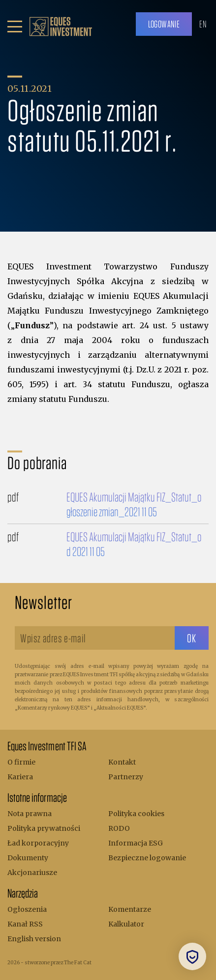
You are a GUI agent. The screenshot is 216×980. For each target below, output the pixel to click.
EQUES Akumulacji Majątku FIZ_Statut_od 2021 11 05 (133, 543)
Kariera (20, 776)
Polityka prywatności (43, 828)
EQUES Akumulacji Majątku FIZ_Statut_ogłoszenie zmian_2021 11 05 (133, 504)
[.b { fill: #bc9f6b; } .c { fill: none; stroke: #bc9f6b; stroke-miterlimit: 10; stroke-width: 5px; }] (61, 26)
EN (202, 23)
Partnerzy (125, 776)
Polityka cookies (136, 813)
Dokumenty (27, 857)
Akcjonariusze (32, 872)
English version (34, 938)
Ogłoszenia (27, 909)
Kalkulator (126, 924)
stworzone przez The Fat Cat (58, 962)
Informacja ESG (135, 843)
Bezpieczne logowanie (147, 857)
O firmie (21, 762)
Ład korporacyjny (38, 843)
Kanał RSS (25, 924)
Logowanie (164, 23)
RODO (119, 828)
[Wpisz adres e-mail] (95, 638)
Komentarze (129, 909)
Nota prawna (29, 813)
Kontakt (122, 762)
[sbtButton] (192, 638)
